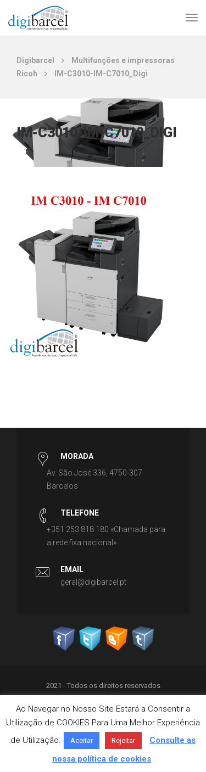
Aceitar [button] (81, 740)
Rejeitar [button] (123, 740)
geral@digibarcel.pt (93, 582)
